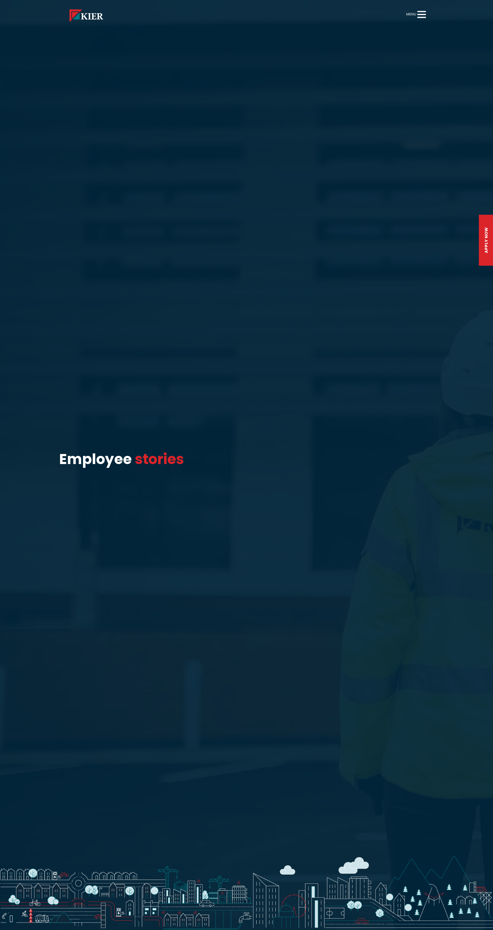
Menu (411, 14)
